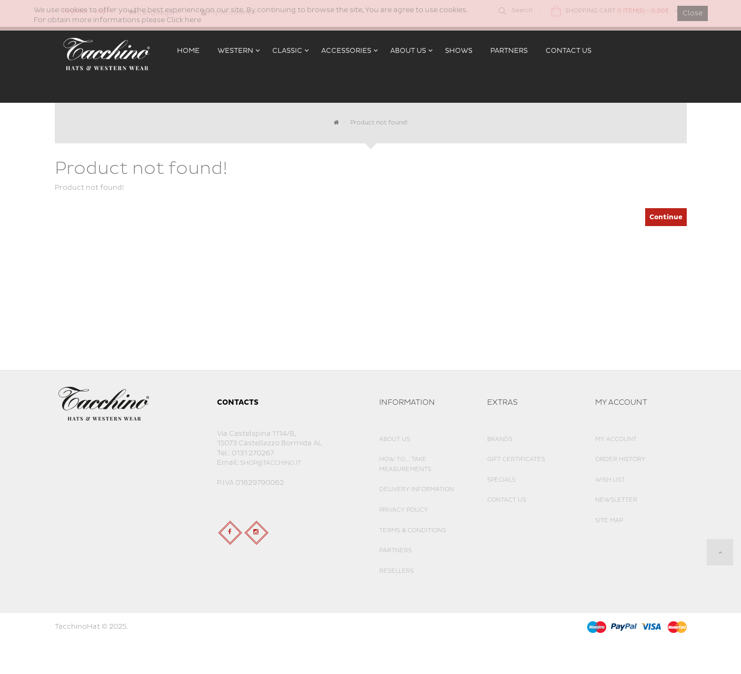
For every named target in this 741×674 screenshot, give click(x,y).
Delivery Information (416, 489)
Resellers (396, 571)
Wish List (610, 479)
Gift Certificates (516, 459)
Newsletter (616, 499)
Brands (499, 439)
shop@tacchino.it (270, 463)
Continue (666, 217)
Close (693, 13)
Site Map (609, 520)
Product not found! (379, 122)
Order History (620, 459)
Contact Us (506, 499)
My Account (616, 439)
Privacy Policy (403, 509)
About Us (394, 439)
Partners (395, 550)
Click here (183, 20)
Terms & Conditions (412, 530)
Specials (501, 479)
